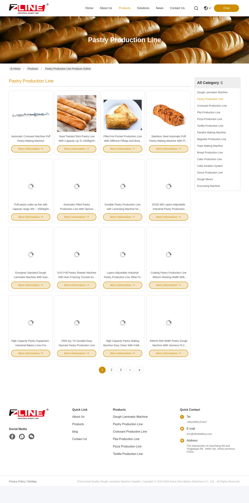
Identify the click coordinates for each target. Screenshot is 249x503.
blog (75, 448)
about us (106, 8)
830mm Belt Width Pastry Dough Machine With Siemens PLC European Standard (168, 362)
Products (33, 68)
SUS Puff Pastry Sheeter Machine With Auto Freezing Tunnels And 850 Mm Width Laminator (76, 290)
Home (89, 8)
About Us (78, 433)
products (124, 8)
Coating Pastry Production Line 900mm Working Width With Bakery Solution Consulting (169, 290)
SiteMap (32, 498)
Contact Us (79, 456)
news (159, 8)
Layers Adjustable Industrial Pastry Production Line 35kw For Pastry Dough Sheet (122, 290)
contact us (177, 8)
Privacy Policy (17, 498)
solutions (143, 8)
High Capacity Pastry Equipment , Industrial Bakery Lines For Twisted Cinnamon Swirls (30, 362)
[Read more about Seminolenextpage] (130, 387)
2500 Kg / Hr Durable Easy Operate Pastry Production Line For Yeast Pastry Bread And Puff (76, 362)
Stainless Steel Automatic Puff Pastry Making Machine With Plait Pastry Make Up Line (168, 145)
